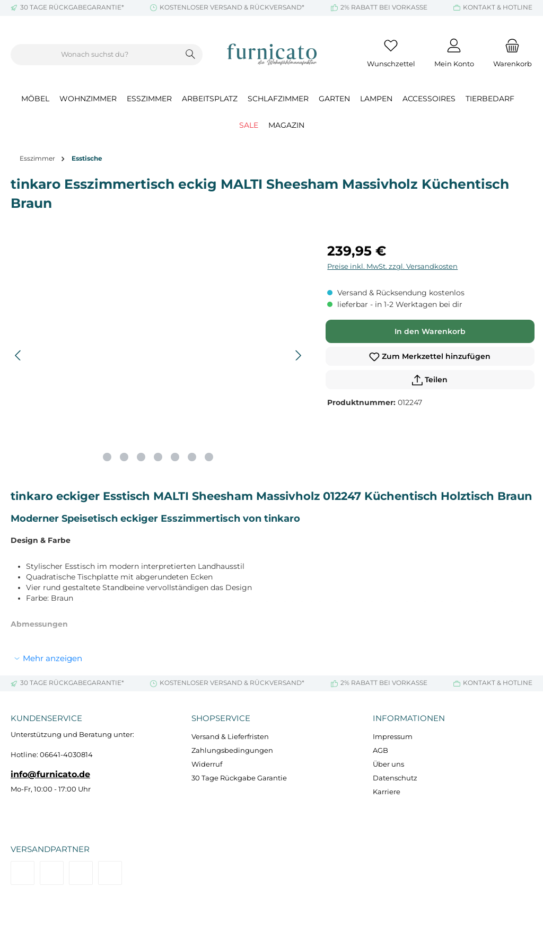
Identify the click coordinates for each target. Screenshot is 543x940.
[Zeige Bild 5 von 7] (175, 457)
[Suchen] (191, 54)
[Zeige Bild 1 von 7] (107, 457)
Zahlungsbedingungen (232, 750)
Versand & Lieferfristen (230, 737)
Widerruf (206, 764)
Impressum (393, 737)
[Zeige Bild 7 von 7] (209, 457)
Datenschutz (395, 778)
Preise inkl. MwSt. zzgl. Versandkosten (392, 266)
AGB (380, 750)
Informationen (409, 718)
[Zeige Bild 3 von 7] (141, 457)
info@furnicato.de (50, 774)
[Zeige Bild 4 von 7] (158, 457)
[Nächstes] (298, 355)
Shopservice (220, 718)
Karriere (386, 792)
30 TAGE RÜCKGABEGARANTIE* (72, 7)
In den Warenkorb (430, 331)
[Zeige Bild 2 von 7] (124, 457)
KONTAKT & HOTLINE (497, 7)
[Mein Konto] (454, 54)
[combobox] (95, 54)
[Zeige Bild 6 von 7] (192, 457)
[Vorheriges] (19, 355)
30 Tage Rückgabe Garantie (239, 778)
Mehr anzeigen (52, 658)
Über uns (388, 764)
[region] (158, 355)
